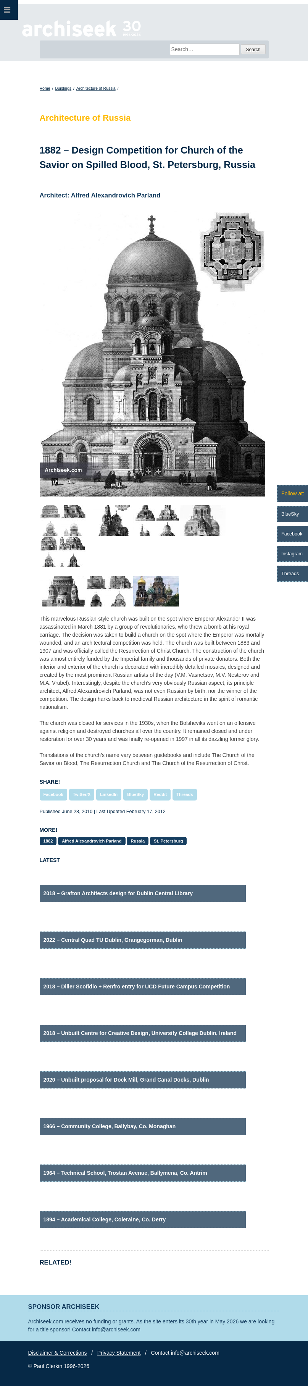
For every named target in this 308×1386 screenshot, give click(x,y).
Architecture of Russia (96, 88)
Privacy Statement (119, 1353)
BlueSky (135, 794)
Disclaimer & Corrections (57, 1353)
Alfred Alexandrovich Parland (91, 841)
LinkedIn (109, 794)
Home (45, 88)
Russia (138, 841)
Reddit (160, 794)
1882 (48, 841)
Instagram (292, 553)
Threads (184, 794)
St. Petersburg (168, 841)
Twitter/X (81, 794)
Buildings (63, 88)
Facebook (53, 794)
